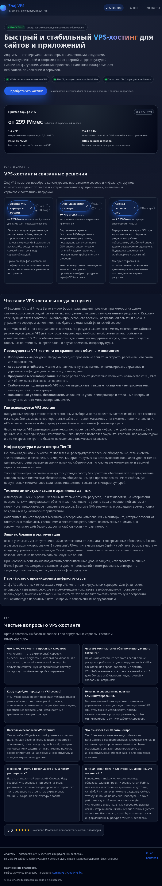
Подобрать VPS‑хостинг (25, 91)
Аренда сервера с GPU (121, 208)
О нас (134, 8)
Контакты (153, 8)
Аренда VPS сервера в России (18, 208)
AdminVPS (58, 872)
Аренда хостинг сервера (73, 206)
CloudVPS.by (74, 872)
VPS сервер (114, 8)
